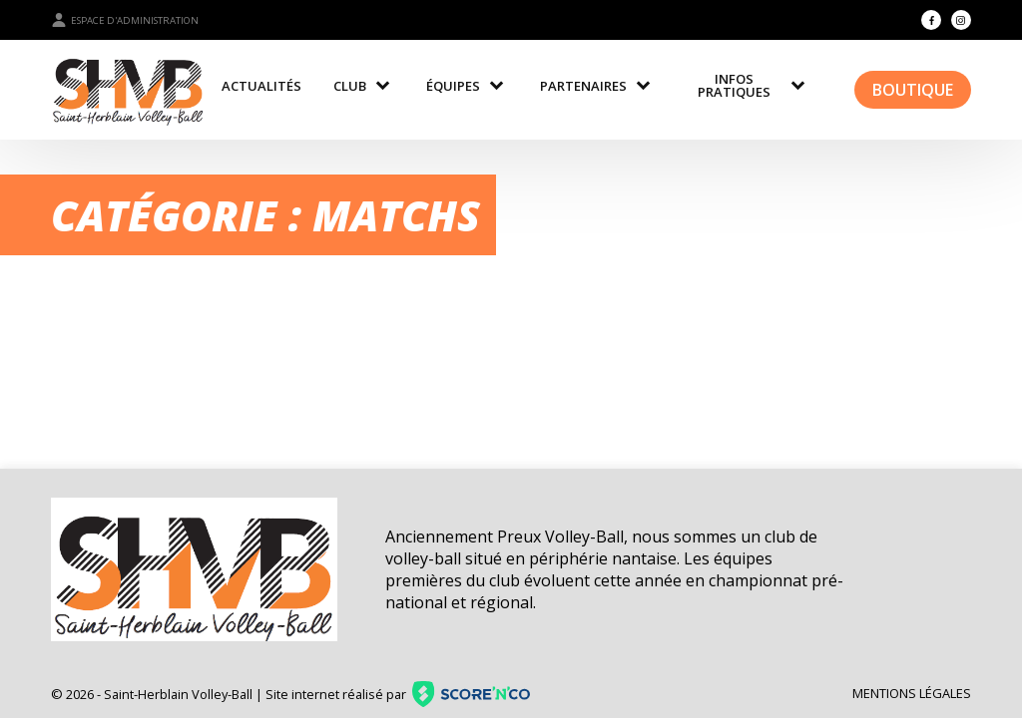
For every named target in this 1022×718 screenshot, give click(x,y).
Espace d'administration (125, 20)
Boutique (912, 90)
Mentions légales (911, 693)
